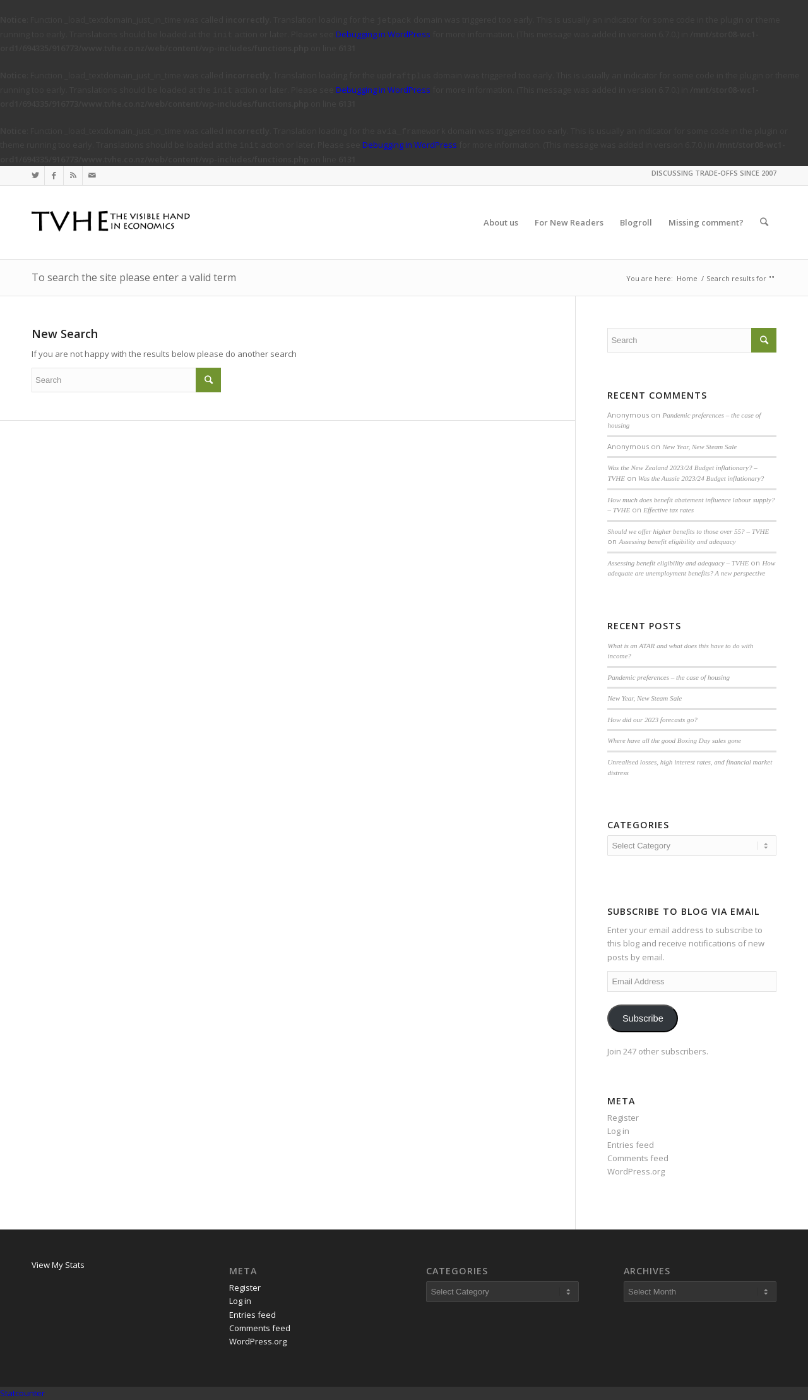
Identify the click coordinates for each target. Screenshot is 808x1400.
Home (687, 278)
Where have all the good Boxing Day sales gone (674, 740)
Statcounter (22, 1393)
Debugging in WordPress (383, 34)
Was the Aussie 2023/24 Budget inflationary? (701, 478)
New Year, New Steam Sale (699, 446)
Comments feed (637, 1158)
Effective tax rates (668, 510)
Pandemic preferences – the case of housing (668, 677)
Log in (618, 1131)
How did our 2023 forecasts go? (652, 719)
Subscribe (642, 1018)
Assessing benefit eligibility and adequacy (677, 541)
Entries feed (630, 1144)
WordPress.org (636, 1171)
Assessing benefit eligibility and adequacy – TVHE (678, 563)
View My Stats (58, 1264)
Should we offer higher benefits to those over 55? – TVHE (688, 531)
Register (623, 1117)
